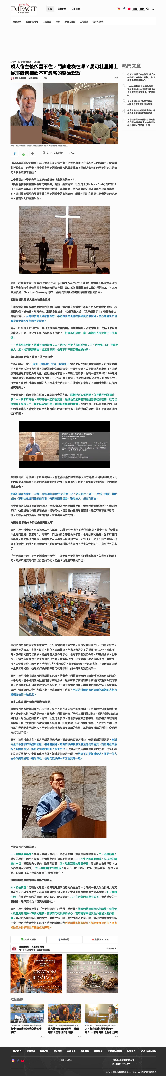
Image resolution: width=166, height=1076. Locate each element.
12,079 (57, 152)
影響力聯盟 (70, 21)
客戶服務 (85, 1051)
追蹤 (45, 78)
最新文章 (17, 21)
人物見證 (47, 21)
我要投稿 (44, 1051)
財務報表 (131, 1051)
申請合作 (71, 1051)
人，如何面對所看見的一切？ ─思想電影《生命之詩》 (101, 1030)
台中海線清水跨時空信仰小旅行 (26, 1030)
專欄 (58, 21)
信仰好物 (62, 8)
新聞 (50, 8)
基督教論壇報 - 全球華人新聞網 (24, 9)
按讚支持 (64, 939)
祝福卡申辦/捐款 (148, 1051)
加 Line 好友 (28, 939)
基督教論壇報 (32, 21)
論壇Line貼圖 (66, 1060)
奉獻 (142, 8)
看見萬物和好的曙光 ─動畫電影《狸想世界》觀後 (63, 1030)
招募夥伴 (98, 1051)
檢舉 (116, 77)
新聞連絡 (31, 1051)
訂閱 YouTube (100, 939)
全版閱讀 (75, 8)
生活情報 (84, 21)
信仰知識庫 (98, 21)
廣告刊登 (58, 1051)
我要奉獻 (112, 948)
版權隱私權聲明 (115, 1051)
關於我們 (17, 1051)
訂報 (135, 8)
